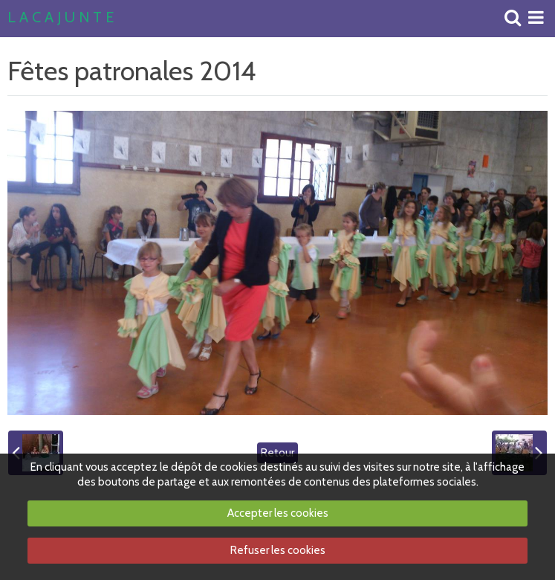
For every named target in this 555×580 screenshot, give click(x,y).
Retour (277, 453)
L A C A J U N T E (60, 18)
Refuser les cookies (277, 550)
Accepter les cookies (277, 513)
